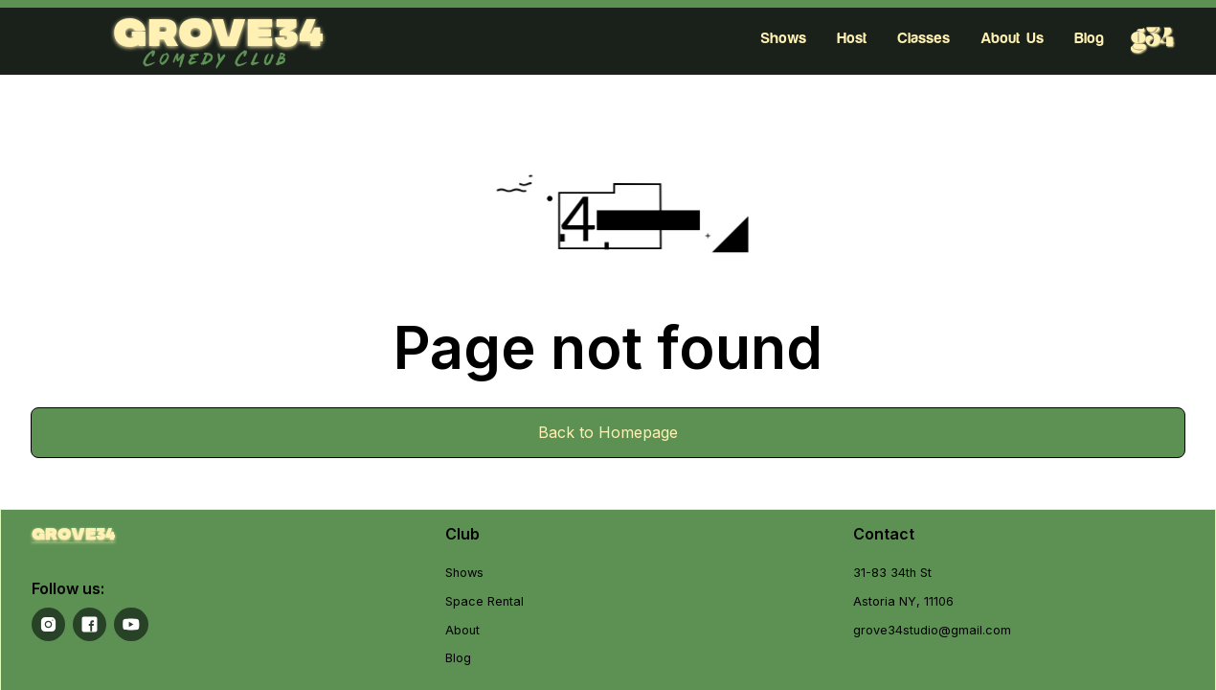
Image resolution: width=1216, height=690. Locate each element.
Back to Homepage (608, 432)
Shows (783, 38)
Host (852, 38)
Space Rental (484, 601)
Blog (1089, 38)
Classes (923, 38)
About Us (1012, 38)
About (462, 630)
